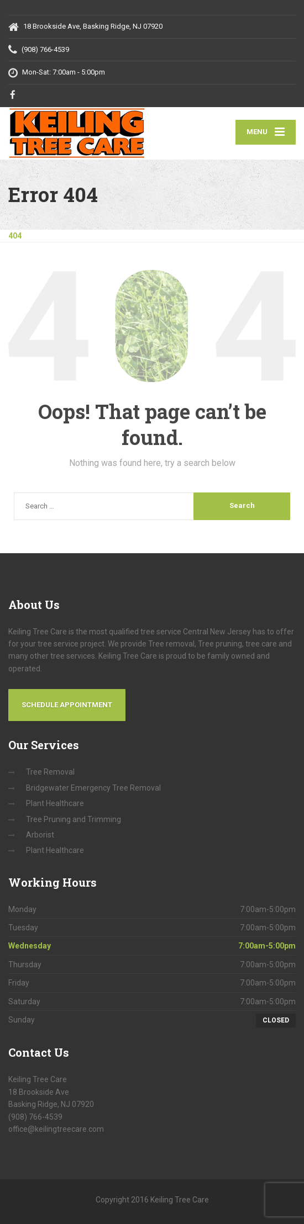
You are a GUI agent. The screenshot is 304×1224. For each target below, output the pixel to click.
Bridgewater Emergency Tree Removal (93, 787)
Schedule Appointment (67, 705)
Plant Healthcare (55, 803)
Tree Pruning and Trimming (73, 819)
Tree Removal (50, 771)
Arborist (40, 834)
